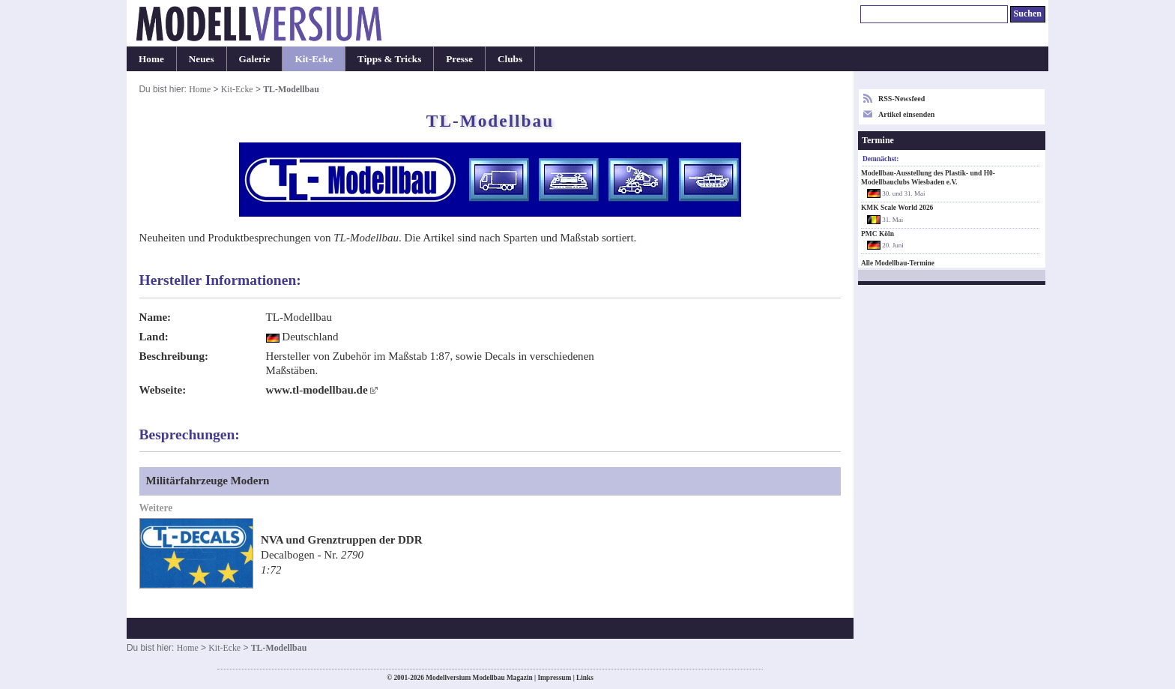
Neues (201, 58)
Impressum (554, 678)
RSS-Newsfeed (901, 98)
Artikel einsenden (906, 114)
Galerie (255, 58)
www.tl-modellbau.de (317, 390)
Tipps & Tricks (389, 58)
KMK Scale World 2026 (897, 207)
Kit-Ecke (313, 58)
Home (151, 58)
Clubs (510, 58)
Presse (459, 58)
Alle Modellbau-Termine (897, 263)
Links (584, 678)
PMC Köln (877, 234)
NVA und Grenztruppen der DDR (342, 540)
